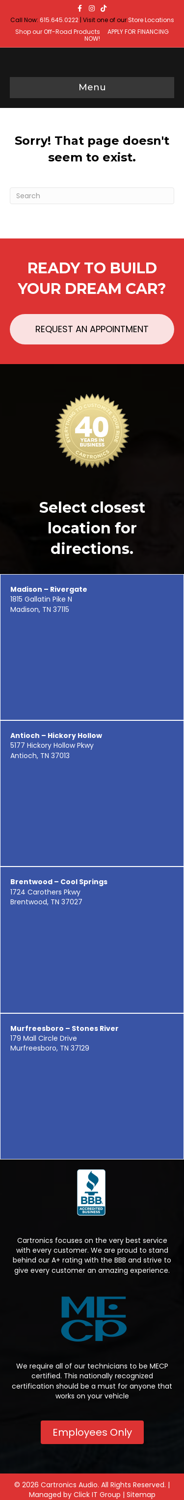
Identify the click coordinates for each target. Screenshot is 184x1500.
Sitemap (141, 1495)
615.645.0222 (59, 20)
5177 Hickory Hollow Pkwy (56, 740)
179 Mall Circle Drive (64, 1033)
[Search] (92, 195)
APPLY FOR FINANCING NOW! (126, 35)
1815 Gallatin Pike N (48, 594)
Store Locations (151, 20)
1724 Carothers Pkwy (58, 886)
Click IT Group (97, 1495)
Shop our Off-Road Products (57, 31)
